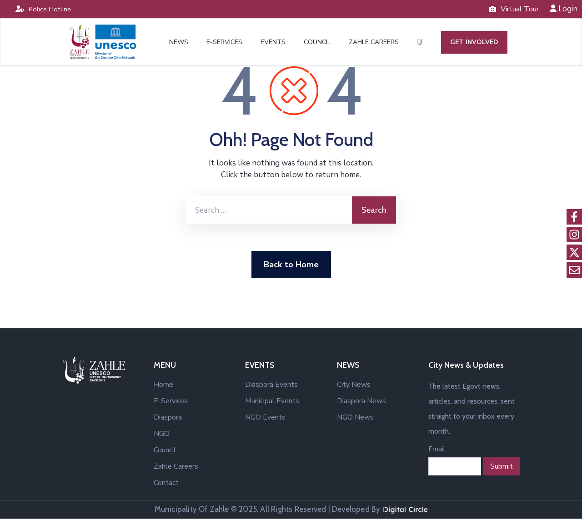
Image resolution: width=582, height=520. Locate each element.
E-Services (171, 402)
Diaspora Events (271, 386)
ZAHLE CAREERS (374, 43)
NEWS (178, 43)
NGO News (355, 419)
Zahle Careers (176, 468)
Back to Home (291, 265)
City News (354, 386)
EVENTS (273, 43)
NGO (162, 435)
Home (163, 386)
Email (436, 450)
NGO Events (265, 419)
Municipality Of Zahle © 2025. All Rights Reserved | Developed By (291, 510)
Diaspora (168, 419)
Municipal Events (272, 402)
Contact (166, 484)
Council (165, 451)
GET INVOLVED (473, 43)
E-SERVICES (224, 43)
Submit (501, 468)
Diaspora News (361, 402)
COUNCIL (317, 43)
